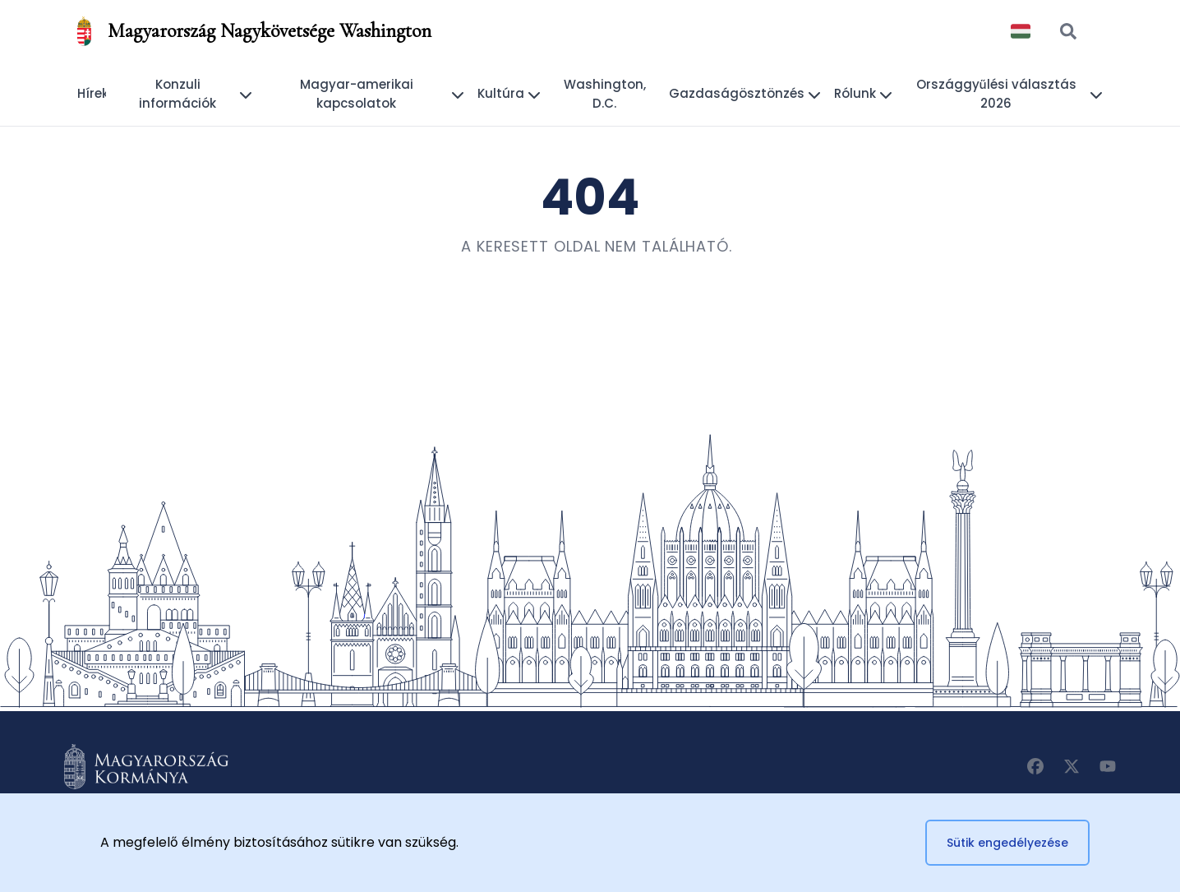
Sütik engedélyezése (1007, 842)
